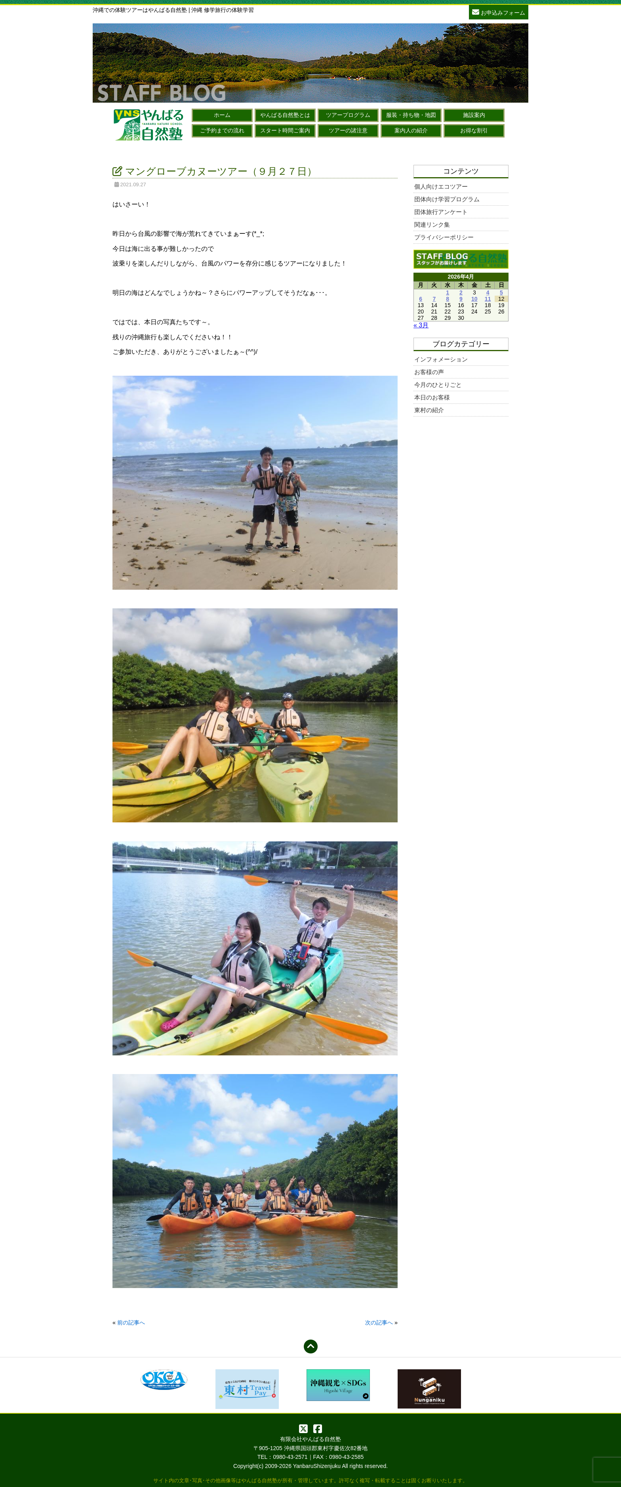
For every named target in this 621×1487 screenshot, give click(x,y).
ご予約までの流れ (222, 130)
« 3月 (421, 325)
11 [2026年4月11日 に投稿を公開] (488, 299)
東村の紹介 (429, 410)
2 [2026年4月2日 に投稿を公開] (461, 292)
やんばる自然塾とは (285, 115)
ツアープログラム (348, 115)
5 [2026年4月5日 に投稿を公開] (501, 292)
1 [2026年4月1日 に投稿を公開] (447, 292)
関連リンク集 (432, 224)
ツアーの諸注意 (348, 130)
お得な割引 (474, 130)
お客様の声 (429, 372)
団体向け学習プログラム (447, 199)
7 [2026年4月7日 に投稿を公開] (434, 299)
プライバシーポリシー (444, 237)
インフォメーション (441, 359)
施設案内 (474, 115)
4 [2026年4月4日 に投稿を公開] (488, 292)
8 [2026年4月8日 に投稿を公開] (447, 299)
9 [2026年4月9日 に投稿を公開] (461, 299)
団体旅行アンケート (441, 211)
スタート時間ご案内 (285, 130)
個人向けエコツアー (441, 186)
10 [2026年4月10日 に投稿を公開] (474, 299)
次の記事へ (379, 1322)
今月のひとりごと (438, 384)
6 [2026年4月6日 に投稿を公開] (420, 299)
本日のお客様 (432, 397)
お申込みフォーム (498, 12)
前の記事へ (131, 1322)
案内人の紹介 (411, 130)
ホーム (222, 115)
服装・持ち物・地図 (411, 115)
